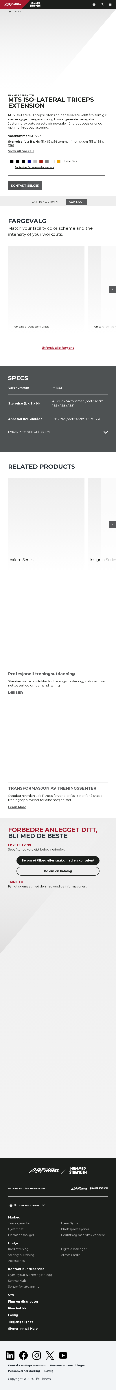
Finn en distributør (23, 1301)
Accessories (16, 1261)
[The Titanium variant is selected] (47, 161)
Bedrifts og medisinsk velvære (83, 1235)
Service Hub (17, 1280)
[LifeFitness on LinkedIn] (10, 1355)
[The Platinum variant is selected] (35, 161)
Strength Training (21, 1255)
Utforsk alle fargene (58, 347)
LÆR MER (15, 692)
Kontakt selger (25, 185)
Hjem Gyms (69, 1223)
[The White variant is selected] (52, 161)
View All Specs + (21, 151)
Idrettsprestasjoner (75, 1229)
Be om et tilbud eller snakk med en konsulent (58, 860)
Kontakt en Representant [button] (27, 1365)
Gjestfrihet (16, 1229)
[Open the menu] (110, 4)
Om (11, 1295)
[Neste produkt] (112, 289)
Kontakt (76, 202)
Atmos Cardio (70, 1255)
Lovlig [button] (49, 1371)
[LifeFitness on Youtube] (63, 1355)
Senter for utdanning (24, 1286)
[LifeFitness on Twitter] (49, 1355)
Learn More (17, 807)
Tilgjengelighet (20, 1322)
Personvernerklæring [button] (24, 1371)
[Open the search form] (102, 4)
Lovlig (13, 1315)
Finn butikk (17, 1308)
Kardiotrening (18, 1249)
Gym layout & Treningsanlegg (30, 1275)
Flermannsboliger (21, 1235)
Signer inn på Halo (23, 1328)
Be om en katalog (58, 871)
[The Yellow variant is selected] (58, 161)
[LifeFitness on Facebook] (23, 1355)
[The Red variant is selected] (41, 161)
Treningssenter (19, 1223)
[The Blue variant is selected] (29, 161)
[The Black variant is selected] (11, 161)
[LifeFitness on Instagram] (36, 1355)
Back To (15, 11)
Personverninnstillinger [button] (67, 1365)
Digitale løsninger (74, 1249)
